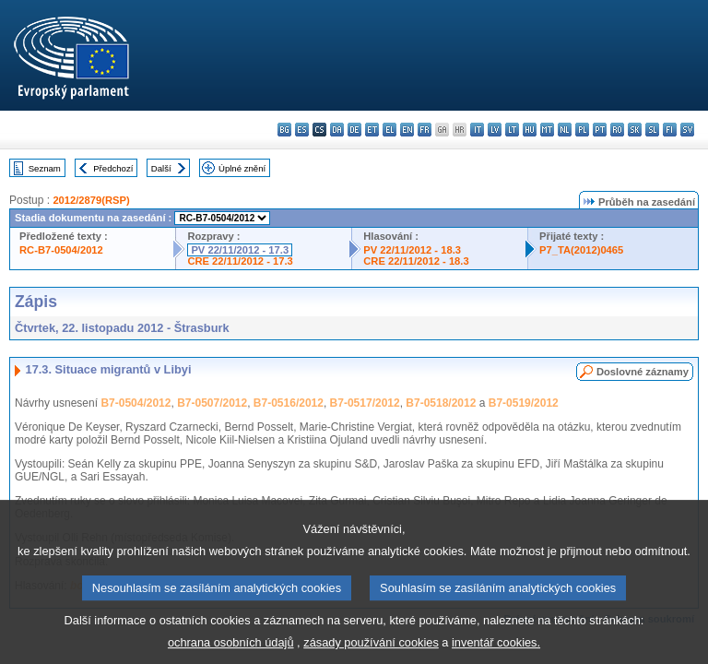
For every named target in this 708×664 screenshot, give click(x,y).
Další (161, 168)
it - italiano (477, 129)
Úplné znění (242, 168)
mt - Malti (547, 129)
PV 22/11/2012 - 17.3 (240, 249)
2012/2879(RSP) (91, 200)
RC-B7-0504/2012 (61, 249)
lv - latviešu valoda (495, 129)
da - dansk (337, 129)
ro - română (617, 129)
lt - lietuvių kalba (512, 129)
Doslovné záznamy (642, 371)
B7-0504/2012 (135, 403)
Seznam (45, 168)
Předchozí (113, 168)
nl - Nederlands (565, 129)
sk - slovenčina (635, 129)
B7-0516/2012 (289, 403)
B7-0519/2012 (524, 403)
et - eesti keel (372, 129)
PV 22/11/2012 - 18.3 (412, 249)
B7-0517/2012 (365, 403)
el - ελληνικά (389, 129)
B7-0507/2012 (212, 403)
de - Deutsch (354, 129)
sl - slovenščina (652, 129)
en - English (407, 129)
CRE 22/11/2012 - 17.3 (239, 261)
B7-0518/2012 (441, 403)
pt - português (600, 129)
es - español (302, 129)
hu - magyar (530, 129)
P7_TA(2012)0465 (581, 249)
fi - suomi (670, 129)
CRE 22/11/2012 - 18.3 (415, 261)
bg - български (284, 129)
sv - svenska (687, 129)
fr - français (424, 129)
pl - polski (582, 129)
